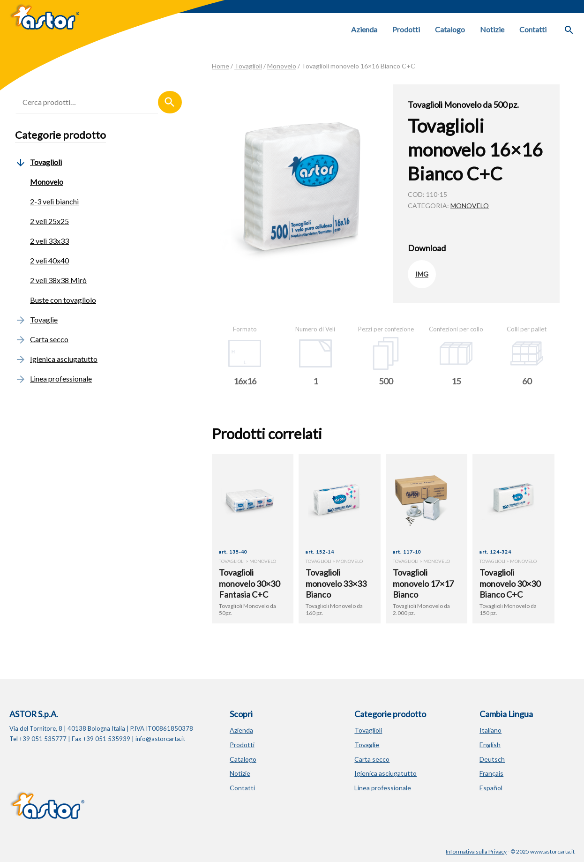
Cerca (170, 102)
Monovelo (281, 66)
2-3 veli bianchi (54, 201)
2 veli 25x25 (49, 221)
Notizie (492, 29)
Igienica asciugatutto (56, 358)
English (490, 745)
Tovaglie (36, 319)
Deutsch (492, 759)
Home (220, 66)
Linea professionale (53, 378)
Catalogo (450, 29)
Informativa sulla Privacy (476, 851)
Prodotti (406, 29)
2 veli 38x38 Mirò (58, 280)
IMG (421, 274)
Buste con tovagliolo (63, 299)
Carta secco (41, 339)
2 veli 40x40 (49, 260)
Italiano (490, 730)
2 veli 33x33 (49, 240)
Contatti (533, 29)
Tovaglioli (248, 66)
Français (491, 773)
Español (490, 788)
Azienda (364, 29)
